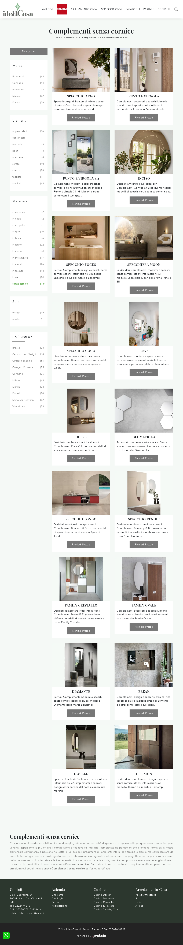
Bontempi (28, 77)
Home (59, 37)
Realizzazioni (59, 905)
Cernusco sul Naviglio (28, 354)
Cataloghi (133, 9)
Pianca (28, 103)
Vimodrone (28, 406)
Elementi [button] (19, 120)
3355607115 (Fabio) (28, 909)
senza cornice (28, 284)
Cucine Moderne (104, 898)
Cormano (28, 374)
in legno (28, 245)
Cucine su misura (104, 905)
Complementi (89, 37)
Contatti (164, 9)
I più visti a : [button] (22, 337)
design (28, 313)
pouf (28, 151)
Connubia (28, 83)
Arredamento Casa (84, 9)
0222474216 (22, 905)
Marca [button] (17, 65)
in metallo (28, 264)
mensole (28, 144)
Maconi (28, 96)
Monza (28, 387)
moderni (28, 319)
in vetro (28, 277)
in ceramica (28, 212)
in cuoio (28, 219)
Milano (28, 380)
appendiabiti (28, 131)
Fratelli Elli (28, 90)
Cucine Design (102, 894)
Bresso (28, 348)
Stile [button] (15, 301)
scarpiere (28, 157)
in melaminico (28, 258)
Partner (148, 9)
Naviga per (28, 51)
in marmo (28, 251)
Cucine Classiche (104, 902)
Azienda (47, 9)
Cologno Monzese (28, 367)
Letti (138, 902)
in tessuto (28, 271)
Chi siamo (58, 894)
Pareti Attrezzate (146, 894)
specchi (28, 170)
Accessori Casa (111, 9)
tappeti (28, 177)
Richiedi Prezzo (81, 117)
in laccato (28, 238)
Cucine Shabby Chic (106, 909)
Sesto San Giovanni (28, 400)
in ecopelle (28, 225)
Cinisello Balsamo (28, 361)
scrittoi (28, 164)
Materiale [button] (19, 201)
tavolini (28, 183)
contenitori (28, 138)
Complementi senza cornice (112, 37)
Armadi (140, 905)
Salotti (139, 898)
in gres (28, 232)
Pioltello (28, 393)
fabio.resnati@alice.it (31, 913)
